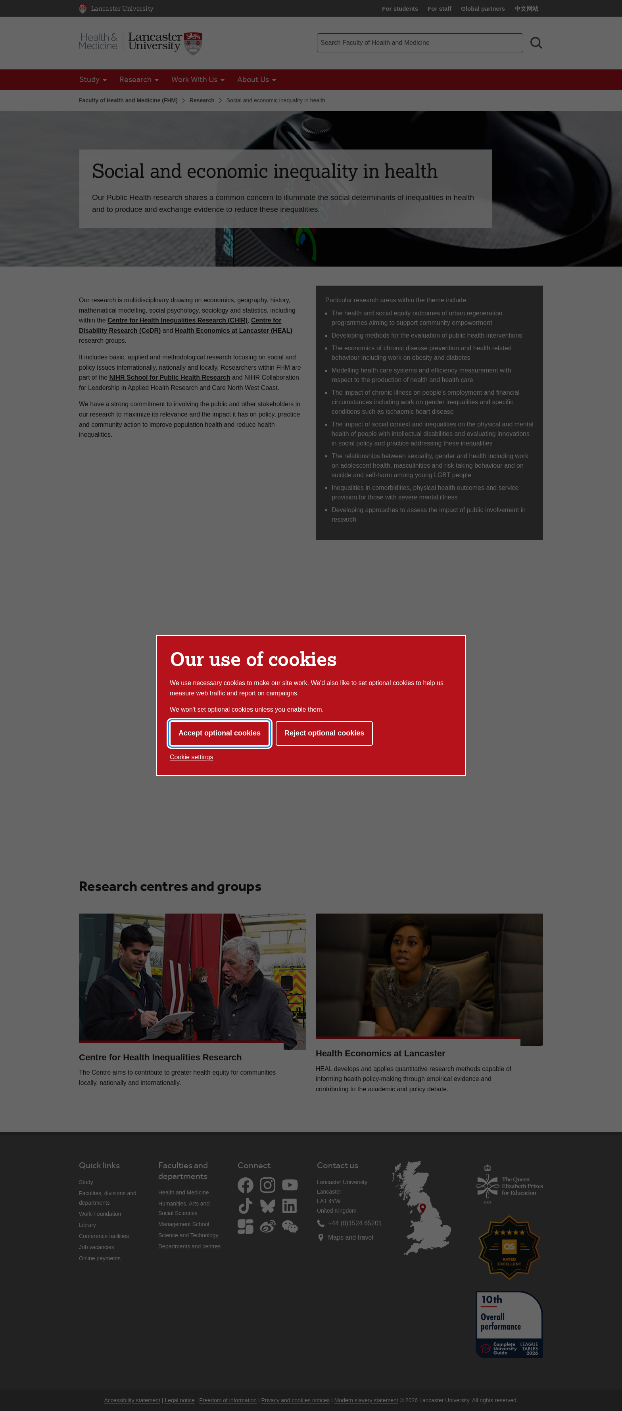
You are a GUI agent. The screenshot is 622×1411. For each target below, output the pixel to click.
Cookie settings (191, 757)
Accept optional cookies (220, 733)
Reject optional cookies (324, 733)
